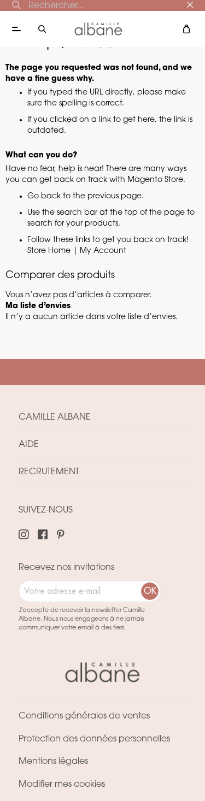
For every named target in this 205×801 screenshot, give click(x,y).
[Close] (190, 5)
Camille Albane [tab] (55, 417)
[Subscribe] (150, 591)
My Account (103, 251)
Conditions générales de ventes (84, 716)
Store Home (49, 251)
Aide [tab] (29, 444)
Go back (44, 196)
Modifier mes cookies (62, 784)
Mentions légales (53, 761)
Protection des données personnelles (94, 739)
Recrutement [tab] (49, 472)
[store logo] (98, 28)
